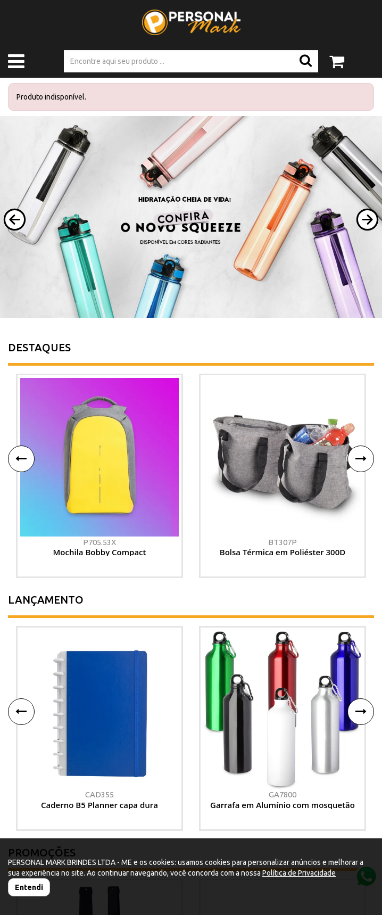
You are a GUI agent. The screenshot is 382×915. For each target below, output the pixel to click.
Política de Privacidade (299, 873)
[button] (15, 219)
